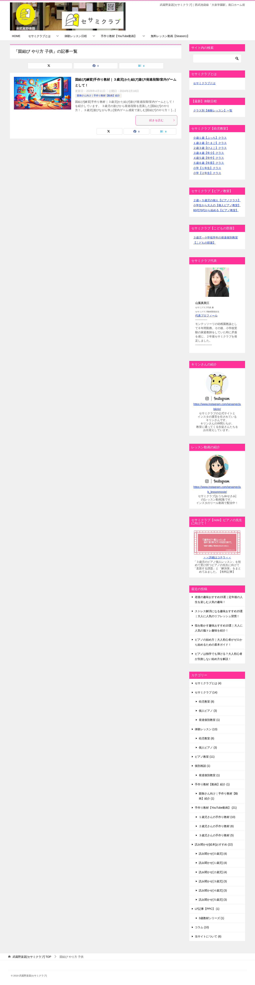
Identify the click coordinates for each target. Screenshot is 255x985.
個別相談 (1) (202, 765)
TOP (32, 956)
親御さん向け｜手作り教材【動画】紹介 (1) (218, 796)
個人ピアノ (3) (208, 710)
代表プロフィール (206, 315)
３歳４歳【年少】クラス (208, 152)
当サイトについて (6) (208, 936)
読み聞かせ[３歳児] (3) (213, 881)
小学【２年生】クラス (207, 173)
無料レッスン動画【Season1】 (170, 36)
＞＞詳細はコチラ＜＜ (217, 557)
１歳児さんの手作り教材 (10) (217, 817)
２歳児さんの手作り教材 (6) (216, 826)
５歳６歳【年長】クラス (208, 162)
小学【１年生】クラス (207, 168)
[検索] (217, 59)
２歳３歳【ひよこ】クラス (210, 148)
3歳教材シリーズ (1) (211, 918)
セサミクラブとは (39, 36)
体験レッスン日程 (76, 36)
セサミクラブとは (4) (208, 683)
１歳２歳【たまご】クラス (210, 143)
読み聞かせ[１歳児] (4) (213, 862)
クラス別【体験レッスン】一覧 (212, 110)
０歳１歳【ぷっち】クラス (210, 137)
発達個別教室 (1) (209, 719)
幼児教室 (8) (206, 701)
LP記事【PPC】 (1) (207, 908)
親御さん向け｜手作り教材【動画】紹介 (98, 95)
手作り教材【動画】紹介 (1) (212, 784)
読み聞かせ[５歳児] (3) (213, 899)
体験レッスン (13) (206, 729)
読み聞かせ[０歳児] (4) (213, 853)
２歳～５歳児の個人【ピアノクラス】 (217, 200)
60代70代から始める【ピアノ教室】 (215, 210)
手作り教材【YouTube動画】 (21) (216, 807)
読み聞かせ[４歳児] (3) (213, 890)
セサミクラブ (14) (206, 692)
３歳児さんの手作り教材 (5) (216, 835)
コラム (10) (202, 927)
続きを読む (162, 120)
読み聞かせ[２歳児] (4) (213, 872)
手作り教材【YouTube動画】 (119, 36)
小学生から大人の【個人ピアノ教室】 (217, 205)
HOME (16, 36)
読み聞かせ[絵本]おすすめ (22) (214, 844)
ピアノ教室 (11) (205, 756)
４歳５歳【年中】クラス (208, 157)
